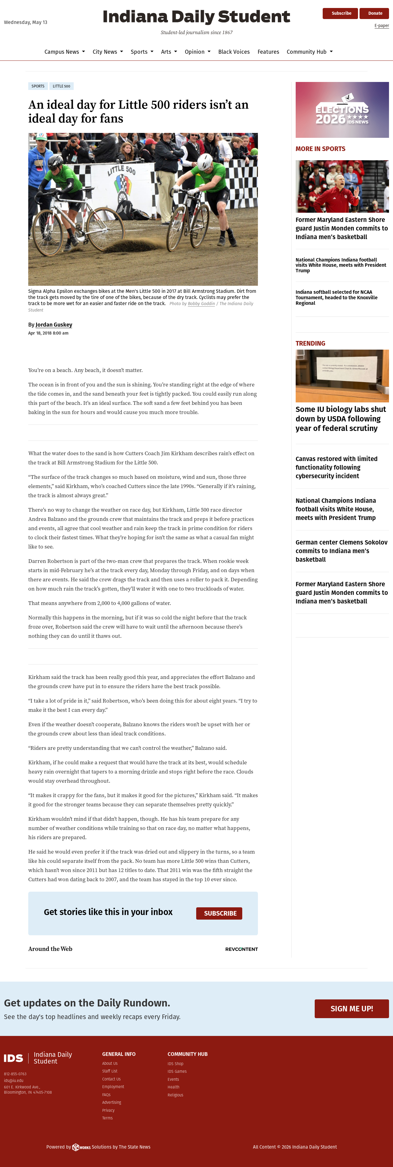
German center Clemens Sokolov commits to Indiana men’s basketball (341, 551)
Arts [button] (167, 51)
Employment (113, 1087)
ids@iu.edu (13, 1081)
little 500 (61, 86)
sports (38, 86)
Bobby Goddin (201, 303)
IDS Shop (175, 1064)
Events (173, 1080)
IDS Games (177, 1072)
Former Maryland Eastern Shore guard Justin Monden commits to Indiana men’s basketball (342, 228)
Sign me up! (352, 1009)
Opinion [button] (195, 51)
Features (268, 51)
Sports (333, 149)
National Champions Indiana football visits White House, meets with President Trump (341, 265)
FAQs (106, 1095)
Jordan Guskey (54, 324)
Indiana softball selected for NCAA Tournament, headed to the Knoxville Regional (337, 297)
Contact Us (111, 1079)
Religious (175, 1095)
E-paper (382, 25)
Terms (107, 1118)
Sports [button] (140, 51)
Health (173, 1087)
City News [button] (106, 51)
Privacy (108, 1111)
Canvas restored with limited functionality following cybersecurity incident (337, 467)
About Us (110, 1064)
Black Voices (234, 51)
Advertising (111, 1103)
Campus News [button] (62, 51)
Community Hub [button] (307, 51)
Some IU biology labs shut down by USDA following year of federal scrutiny (341, 419)
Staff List (109, 1071)
